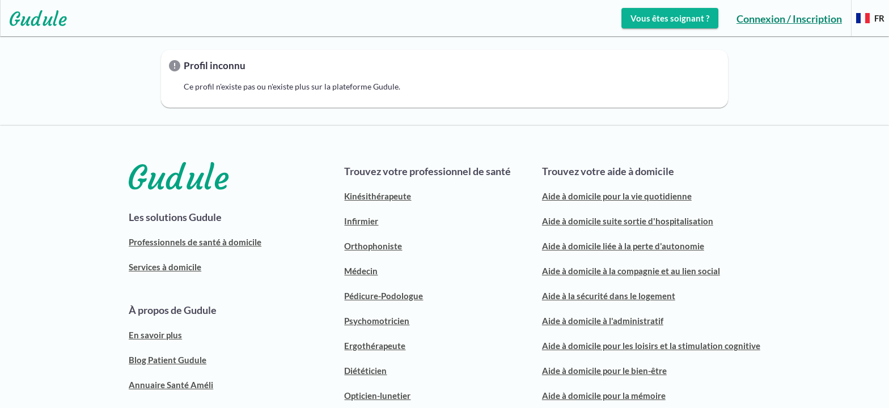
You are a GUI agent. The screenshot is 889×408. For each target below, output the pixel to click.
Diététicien (365, 371)
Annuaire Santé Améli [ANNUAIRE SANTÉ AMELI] (171, 385)
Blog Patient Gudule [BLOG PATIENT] (167, 360)
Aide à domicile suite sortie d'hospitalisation (627, 221)
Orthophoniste (373, 246)
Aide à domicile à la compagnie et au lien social (631, 271)
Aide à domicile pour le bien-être (604, 371)
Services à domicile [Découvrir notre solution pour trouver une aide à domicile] (165, 267)
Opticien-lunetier (377, 395)
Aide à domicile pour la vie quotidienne (617, 196)
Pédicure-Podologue (383, 296)
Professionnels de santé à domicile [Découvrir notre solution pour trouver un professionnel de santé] (195, 242)
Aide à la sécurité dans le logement (608, 296)
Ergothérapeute (374, 346)
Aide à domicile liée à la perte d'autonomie (623, 246)
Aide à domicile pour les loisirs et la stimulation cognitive (651, 346)
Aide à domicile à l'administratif (602, 321)
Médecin (361, 271)
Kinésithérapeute (377, 196)
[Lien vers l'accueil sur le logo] (34, 18)
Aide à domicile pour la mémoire (604, 395)
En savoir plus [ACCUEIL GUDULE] (155, 335)
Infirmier (361, 221)
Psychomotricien (376, 321)
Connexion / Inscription (789, 18)
